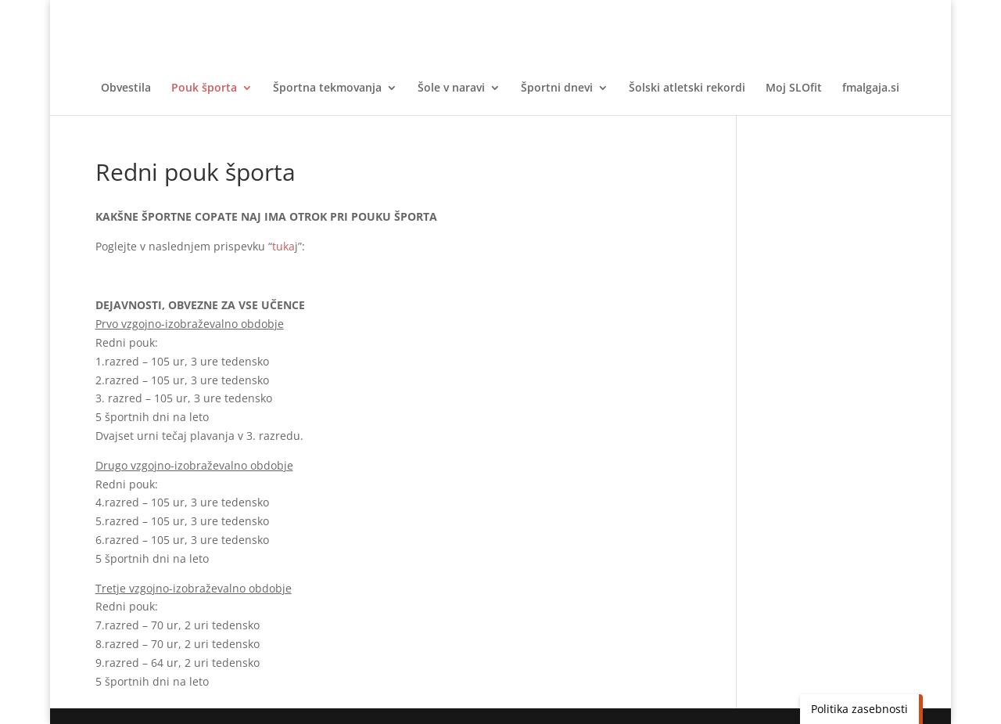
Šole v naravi (451, 88)
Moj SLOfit (794, 88)
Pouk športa (204, 88)
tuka (283, 246)
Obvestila (126, 88)
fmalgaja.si (870, 88)
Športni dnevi (557, 88)
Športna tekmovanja (327, 88)
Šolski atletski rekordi (687, 88)
